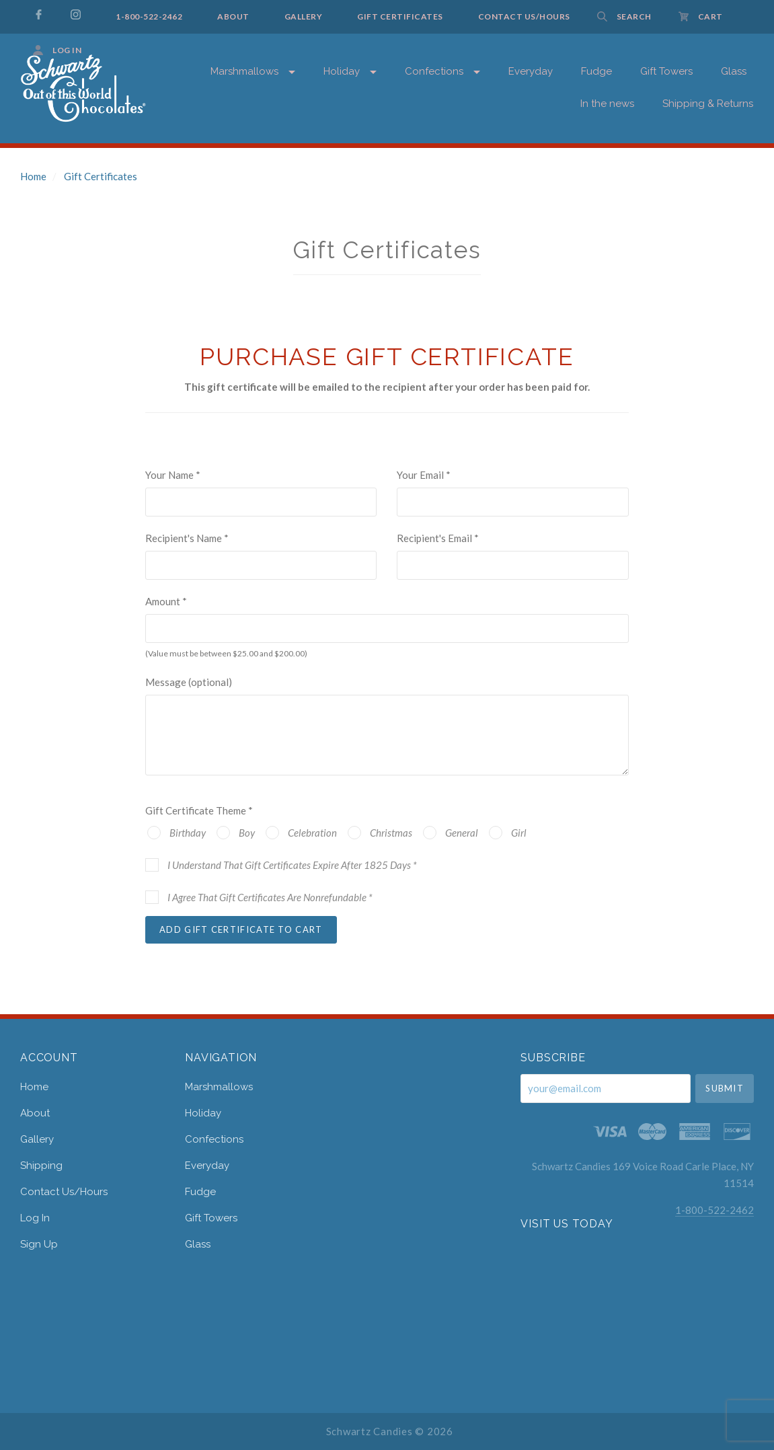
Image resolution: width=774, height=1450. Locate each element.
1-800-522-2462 (714, 1210)
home (34, 1087)
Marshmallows (244, 71)
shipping (41, 1165)
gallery (37, 1139)
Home (33, 176)
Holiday (341, 71)
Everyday (207, 1165)
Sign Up (39, 1244)
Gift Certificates (100, 176)
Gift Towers (211, 1218)
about (35, 1113)
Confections (214, 1139)
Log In (35, 1218)
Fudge (200, 1192)
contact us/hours (64, 1192)
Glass (197, 1244)
